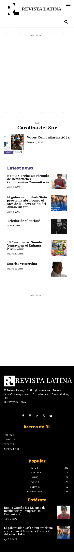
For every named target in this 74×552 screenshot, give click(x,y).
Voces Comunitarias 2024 (48, 137)
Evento (8, 152)
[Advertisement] (37, 74)
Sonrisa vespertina (22, 264)
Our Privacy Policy (15, 402)
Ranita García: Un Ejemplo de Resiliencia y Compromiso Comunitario (28, 179)
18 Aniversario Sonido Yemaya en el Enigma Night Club (24, 245)
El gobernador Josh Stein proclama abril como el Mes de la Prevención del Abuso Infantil (27, 202)
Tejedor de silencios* (23, 221)
